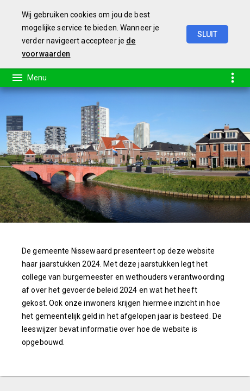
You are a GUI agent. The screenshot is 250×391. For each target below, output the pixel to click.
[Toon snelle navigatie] (232, 77)
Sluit (207, 34)
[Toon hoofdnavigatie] (29, 77)
